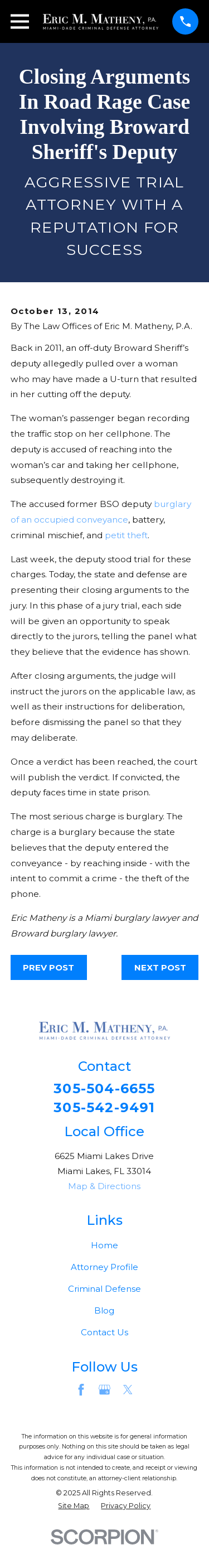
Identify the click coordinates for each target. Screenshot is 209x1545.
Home (104, 1245)
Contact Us (104, 1332)
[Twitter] (128, 1390)
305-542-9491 (104, 1107)
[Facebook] (81, 1390)
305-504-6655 (104, 1088)
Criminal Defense (104, 1288)
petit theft (126, 535)
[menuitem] (73, 1506)
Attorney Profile (104, 1267)
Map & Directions (104, 1186)
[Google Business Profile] (104, 1390)
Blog (104, 1310)
